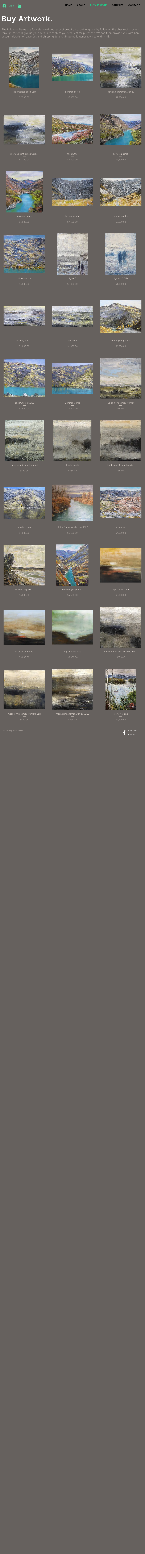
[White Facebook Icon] (124, 733)
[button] (19, 6)
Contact (132, 734)
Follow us (132, 730)
